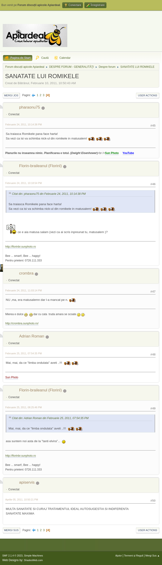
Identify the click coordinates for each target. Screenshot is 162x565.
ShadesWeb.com (33, 560)
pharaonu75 (29, 107)
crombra (26, 273)
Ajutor (118, 555)
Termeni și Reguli (133, 555)
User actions (147, 95)
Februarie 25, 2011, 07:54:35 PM (23, 353)
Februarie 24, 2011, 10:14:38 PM (23, 124)
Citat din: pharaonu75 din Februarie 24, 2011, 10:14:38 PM (49, 193)
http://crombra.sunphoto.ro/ (21, 323)
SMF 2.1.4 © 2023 (12, 555)
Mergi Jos (11, 95)
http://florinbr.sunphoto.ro (20, 246)
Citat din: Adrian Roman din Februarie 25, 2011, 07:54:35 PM (50, 418)
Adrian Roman (31, 336)
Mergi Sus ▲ (152, 555)
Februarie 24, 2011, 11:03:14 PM (23, 290)
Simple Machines (33, 555)
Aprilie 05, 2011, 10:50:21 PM (21, 499)
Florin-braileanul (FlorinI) (40, 166)
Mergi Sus (11, 530)
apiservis (27, 482)
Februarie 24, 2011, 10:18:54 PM (23, 183)
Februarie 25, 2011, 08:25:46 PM (23, 407)
